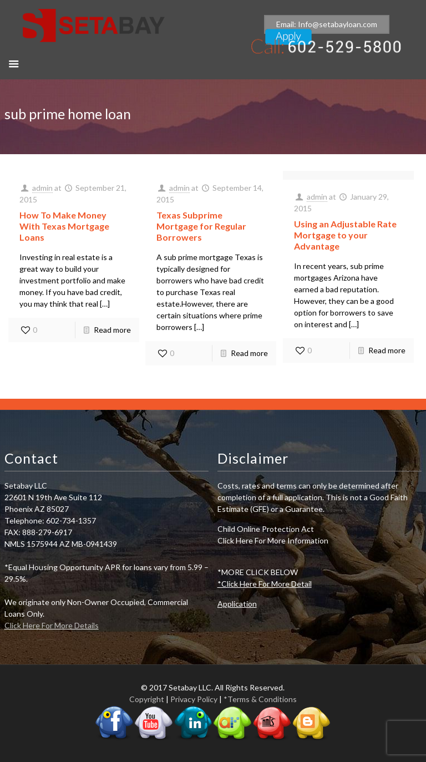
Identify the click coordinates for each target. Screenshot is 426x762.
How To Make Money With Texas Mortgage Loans (64, 226)
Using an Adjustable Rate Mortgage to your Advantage (345, 235)
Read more (112, 329)
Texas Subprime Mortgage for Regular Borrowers (201, 226)
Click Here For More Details (51, 625)
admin (42, 187)
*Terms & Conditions (260, 699)
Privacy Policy (193, 699)
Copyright (146, 699)
